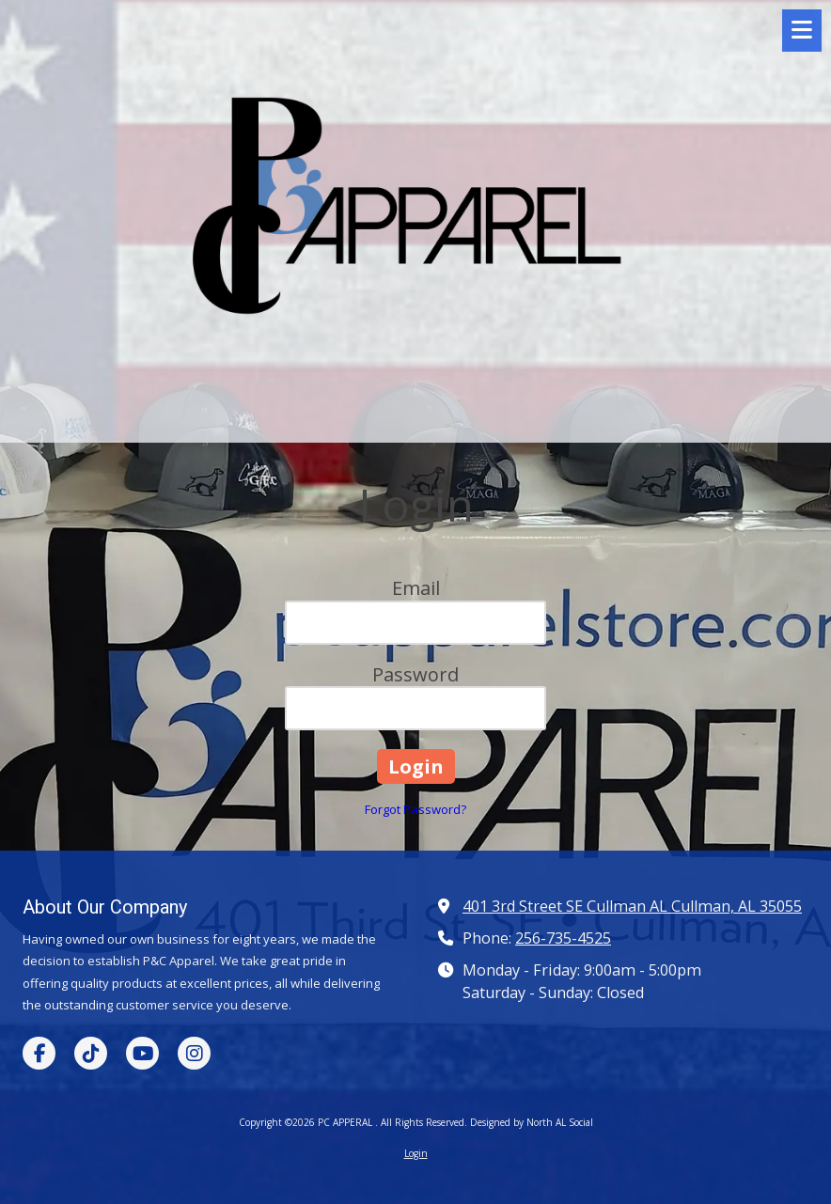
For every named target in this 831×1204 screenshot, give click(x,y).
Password (415, 674)
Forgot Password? (415, 809)
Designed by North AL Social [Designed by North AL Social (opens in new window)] (531, 1122)
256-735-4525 (563, 938)
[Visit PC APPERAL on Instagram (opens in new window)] (194, 1053)
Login (416, 1153)
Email (416, 588)
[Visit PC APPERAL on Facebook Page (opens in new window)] (39, 1053)
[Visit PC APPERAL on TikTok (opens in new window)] (90, 1053)
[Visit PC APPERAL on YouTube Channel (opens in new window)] (142, 1053)
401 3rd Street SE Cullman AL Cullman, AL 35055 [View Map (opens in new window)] (632, 906)
